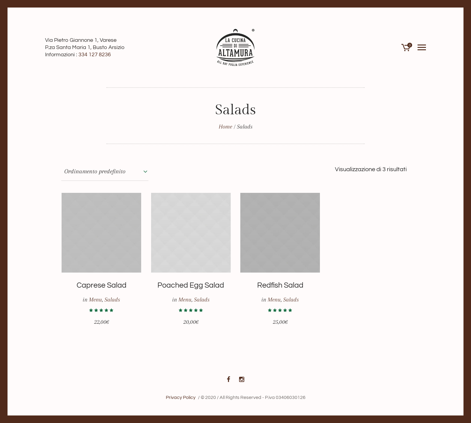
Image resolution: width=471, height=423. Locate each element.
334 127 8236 (94, 54)
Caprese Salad (101, 285)
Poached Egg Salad (190, 285)
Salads (112, 299)
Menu (95, 299)
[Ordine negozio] (104, 171)
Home (225, 126)
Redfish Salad (280, 285)
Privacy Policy (181, 397)
